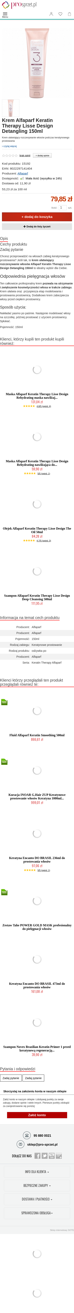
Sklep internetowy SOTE (62, 1230)
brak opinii (25, 155)
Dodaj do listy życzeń (37, 226)
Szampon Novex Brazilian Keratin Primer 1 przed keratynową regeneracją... (37, 1048)
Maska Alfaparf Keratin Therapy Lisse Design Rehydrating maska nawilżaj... (37, 395)
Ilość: (54, 207)
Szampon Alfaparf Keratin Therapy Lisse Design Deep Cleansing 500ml (37, 597)
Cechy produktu (13, 244)
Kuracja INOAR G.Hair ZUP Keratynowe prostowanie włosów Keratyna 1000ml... (37, 796)
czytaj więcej (9, 146)
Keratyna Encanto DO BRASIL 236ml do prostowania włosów (37, 859)
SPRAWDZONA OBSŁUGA (37, 1213)
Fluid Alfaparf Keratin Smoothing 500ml (37, 735)
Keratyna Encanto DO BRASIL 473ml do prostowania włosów (37, 985)
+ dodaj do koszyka (37, 217)
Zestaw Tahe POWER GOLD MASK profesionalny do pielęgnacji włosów (36, 927)
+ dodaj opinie (42, 155)
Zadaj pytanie (11, 249)
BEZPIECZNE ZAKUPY (37, 1185)
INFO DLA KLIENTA (37, 1171)
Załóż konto (37, 1115)
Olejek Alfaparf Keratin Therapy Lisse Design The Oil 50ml (37, 530)
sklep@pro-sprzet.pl (37, 1144)
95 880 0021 (37, 1135)
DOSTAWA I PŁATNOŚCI (37, 1199)
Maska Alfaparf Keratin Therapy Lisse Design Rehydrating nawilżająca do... (37, 463)
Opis (4, 238)
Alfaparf (22, 173)
